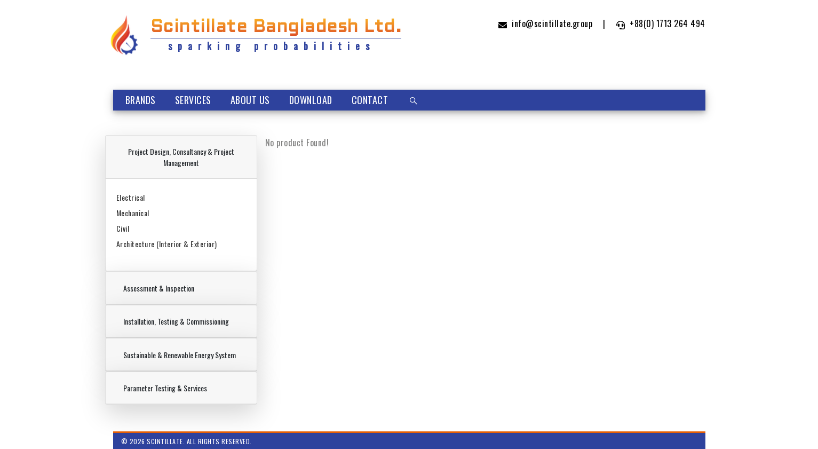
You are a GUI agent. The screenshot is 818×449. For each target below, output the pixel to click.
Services (193, 100)
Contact (370, 100)
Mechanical (132, 212)
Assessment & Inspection (158, 288)
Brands (140, 100)
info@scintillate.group (545, 23)
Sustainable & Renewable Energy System (179, 354)
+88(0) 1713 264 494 (660, 23)
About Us (250, 100)
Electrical (130, 197)
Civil (123, 228)
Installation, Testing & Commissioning (176, 321)
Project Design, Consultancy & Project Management (181, 157)
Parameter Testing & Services (165, 387)
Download (310, 100)
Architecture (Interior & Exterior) (166, 243)
